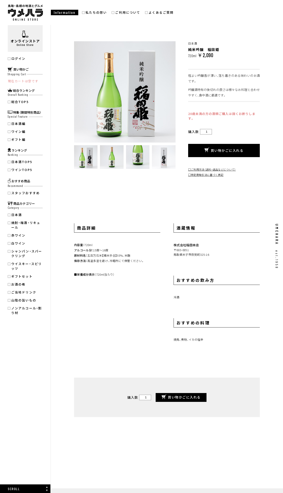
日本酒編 (18, 123)
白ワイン (18, 243)
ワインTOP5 (21, 169)
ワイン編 (18, 131)
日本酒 (16, 215)
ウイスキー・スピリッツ (26, 266)
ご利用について (127, 12)
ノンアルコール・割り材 (26, 310)
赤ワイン (18, 235)
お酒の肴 (18, 284)
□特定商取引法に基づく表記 (206, 175)
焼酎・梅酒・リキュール (25, 225)
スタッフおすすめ (25, 193)
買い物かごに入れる (224, 150)
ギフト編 (18, 139)
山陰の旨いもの (23, 300)
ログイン (18, 58)
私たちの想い (96, 12)
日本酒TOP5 (21, 162)
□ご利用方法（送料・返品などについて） (212, 169)
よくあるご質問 (161, 12)
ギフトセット (22, 276)
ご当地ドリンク (23, 292)
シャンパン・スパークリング (26, 253)
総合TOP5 (20, 102)
